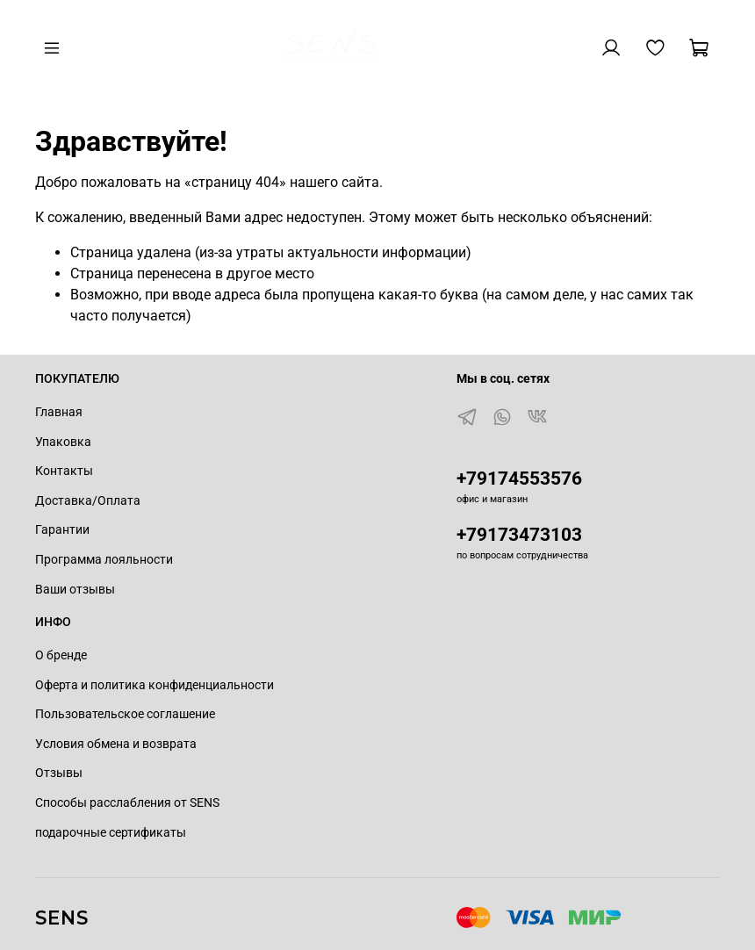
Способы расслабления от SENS (127, 802)
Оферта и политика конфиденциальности (154, 685)
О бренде (61, 655)
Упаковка (63, 442)
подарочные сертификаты (110, 832)
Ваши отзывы (75, 589)
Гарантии (62, 529)
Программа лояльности (104, 559)
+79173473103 (519, 534)
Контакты (64, 471)
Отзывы (59, 773)
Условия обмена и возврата (116, 744)
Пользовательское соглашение (125, 714)
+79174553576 (519, 478)
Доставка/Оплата (87, 500)
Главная (59, 412)
